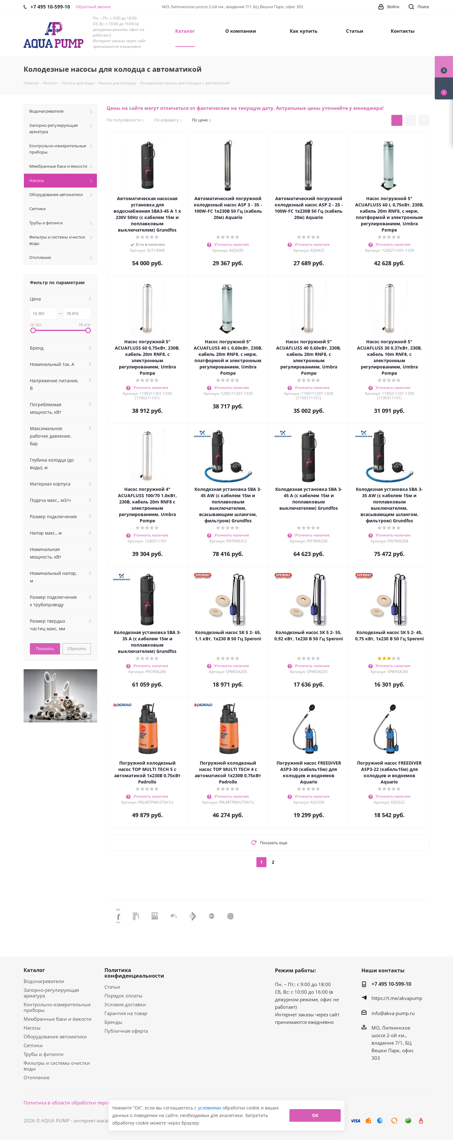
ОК (315, 1115)
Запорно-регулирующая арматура (51, 993)
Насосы (32, 1028)
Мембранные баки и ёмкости (58, 1019)
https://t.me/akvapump (397, 998)
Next (424, 915)
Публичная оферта (126, 1031)
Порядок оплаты (123, 995)
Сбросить (76, 648)
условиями (210, 1108)
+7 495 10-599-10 (391, 983)
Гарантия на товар (125, 1013)
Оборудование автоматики (55, 1036)
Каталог (34, 970)
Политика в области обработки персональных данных (87, 1102)
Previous (111, 915)
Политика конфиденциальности (134, 973)
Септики (33, 1045)
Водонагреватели (44, 981)
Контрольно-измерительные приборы (57, 1007)
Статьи (112, 987)
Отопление (36, 1077)
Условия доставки (125, 1004)
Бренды (113, 1022)
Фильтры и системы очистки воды (57, 1066)
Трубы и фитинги (44, 1054)
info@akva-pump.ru (393, 1013)
